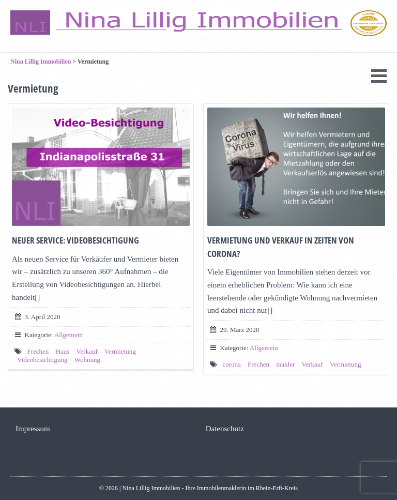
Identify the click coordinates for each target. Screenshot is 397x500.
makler (285, 364)
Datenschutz (225, 429)
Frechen (38, 351)
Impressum (33, 429)
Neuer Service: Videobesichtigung (75, 240)
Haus (63, 351)
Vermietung (120, 351)
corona (231, 364)
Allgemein (68, 335)
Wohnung (87, 359)
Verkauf (87, 351)
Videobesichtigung (42, 359)
